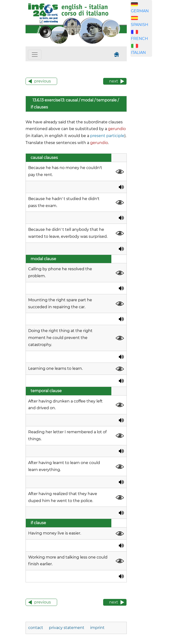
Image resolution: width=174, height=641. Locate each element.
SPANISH (139, 24)
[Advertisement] (152, 82)
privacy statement (66, 627)
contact (36, 627)
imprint (97, 627)
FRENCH (139, 38)
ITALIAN (138, 52)
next (113, 81)
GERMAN (140, 11)
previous (42, 81)
